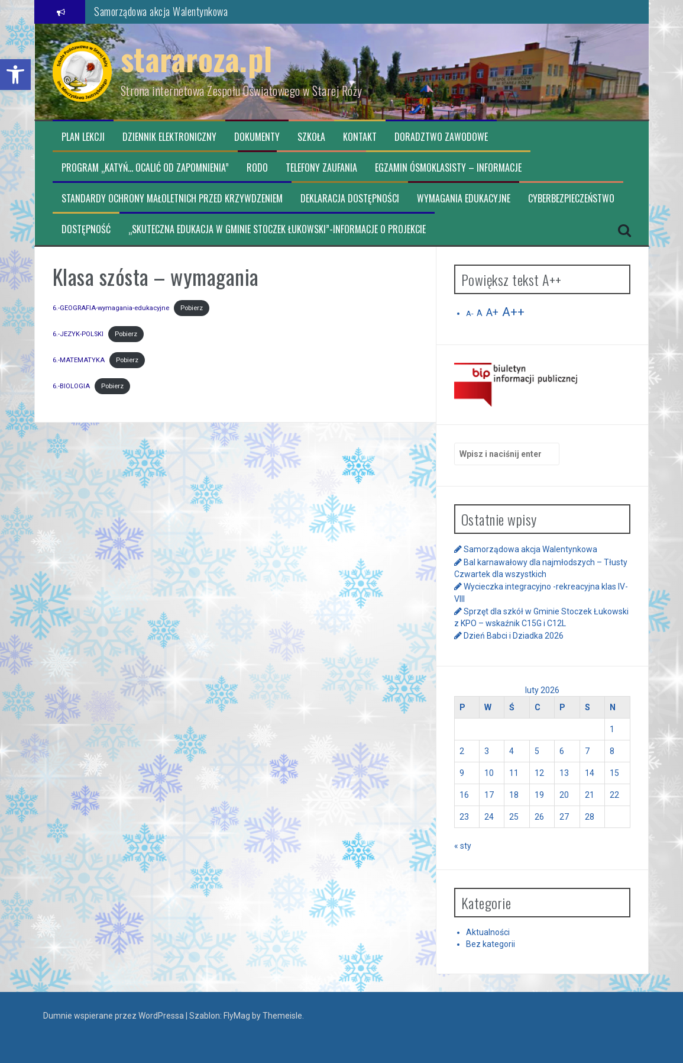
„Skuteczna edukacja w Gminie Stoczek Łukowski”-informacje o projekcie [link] (277, 229)
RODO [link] (257, 168)
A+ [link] (492, 312)
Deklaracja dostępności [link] (349, 198)
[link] (15, 74)
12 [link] (539, 773)
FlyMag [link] (237, 1015)
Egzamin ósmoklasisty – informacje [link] (448, 168)
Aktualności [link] (488, 932)
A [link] (480, 313)
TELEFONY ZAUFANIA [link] (321, 168)
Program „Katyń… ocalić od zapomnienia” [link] (145, 168)
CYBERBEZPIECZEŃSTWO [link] (571, 198)
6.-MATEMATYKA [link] (79, 360)
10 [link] (489, 773)
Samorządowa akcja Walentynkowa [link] (161, 11)
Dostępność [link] (86, 229)
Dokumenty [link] (257, 137)
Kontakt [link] (360, 137)
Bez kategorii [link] (490, 944)
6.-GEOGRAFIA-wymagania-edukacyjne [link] (111, 308)
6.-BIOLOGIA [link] (71, 386)
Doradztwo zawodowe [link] (441, 137)
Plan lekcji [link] (83, 137)
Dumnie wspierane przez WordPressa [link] (114, 1015)
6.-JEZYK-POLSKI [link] (78, 334)
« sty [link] (462, 846)
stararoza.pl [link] (197, 58)
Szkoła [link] (311, 137)
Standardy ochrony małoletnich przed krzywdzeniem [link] (172, 198)
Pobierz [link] (191, 308)
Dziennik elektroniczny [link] (169, 137)
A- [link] (469, 313)
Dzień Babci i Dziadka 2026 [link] (514, 635)
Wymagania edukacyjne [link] (463, 198)
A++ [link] (513, 312)
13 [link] (564, 773)
